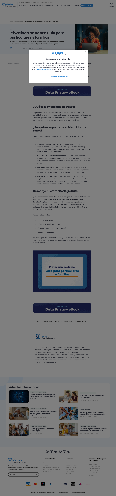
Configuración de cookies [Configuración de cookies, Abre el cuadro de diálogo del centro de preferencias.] (59, 76)
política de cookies (44, 69)
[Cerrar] (86, 52)
